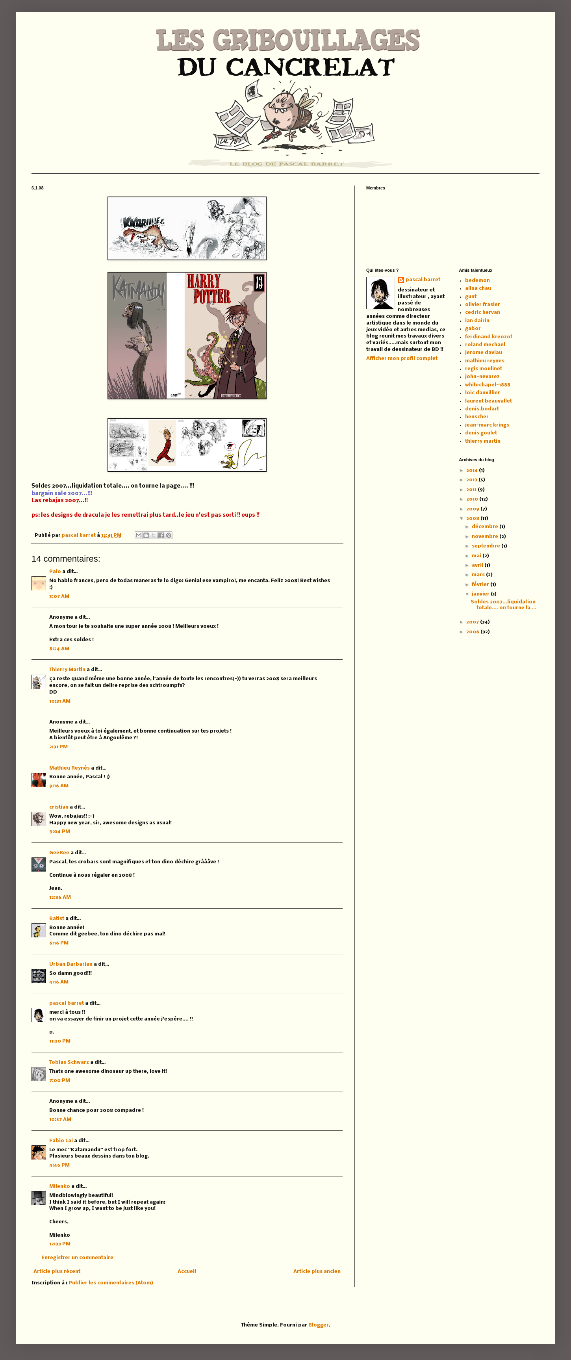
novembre (485, 536)
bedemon (477, 280)
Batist (56, 918)
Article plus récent (56, 1271)
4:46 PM (59, 1165)
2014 (472, 470)
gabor (473, 328)
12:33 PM (59, 1244)
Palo (55, 571)
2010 (472, 499)
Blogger (318, 1325)
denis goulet (481, 433)
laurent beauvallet (488, 401)
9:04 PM (59, 831)
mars (479, 574)
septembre (486, 546)
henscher (477, 416)
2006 (473, 632)
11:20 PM (59, 1041)
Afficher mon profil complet (402, 358)
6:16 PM (59, 943)
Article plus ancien (317, 1271)
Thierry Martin (67, 669)
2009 (473, 509)
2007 (473, 622)
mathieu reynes (484, 361)
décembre (485, 526)
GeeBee (59, 852)
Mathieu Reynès (69, 768)
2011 (472, 489)
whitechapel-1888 (487, 385)
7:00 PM (59, 1080)
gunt (470, 296)
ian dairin (477, 320)
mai (477, 555)
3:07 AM (59, 596)
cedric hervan (482, 312)
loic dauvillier (482, 392)
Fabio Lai (61, 1140)
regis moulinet (483, 368)
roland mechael (485, 344)
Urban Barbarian (71, 964)
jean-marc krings (487, 425)
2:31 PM (58, 747)
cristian (59, 807)
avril (478, 565)
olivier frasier (482, 304)
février (481, 584)
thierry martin (483, 441)
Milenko (59, 1186)
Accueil (187, 1271)
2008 (473, 518)
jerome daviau (483, 352)
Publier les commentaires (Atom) (111, 1283)
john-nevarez (482, 376)
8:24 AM (59, 648)
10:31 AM (59, 701)
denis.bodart (482, 409)
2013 (472, 479)
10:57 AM (60, 1119)
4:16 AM (59, 982)
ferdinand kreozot (488, 337)
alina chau (478, 288)
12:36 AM (60, 897)
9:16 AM (59, 786)
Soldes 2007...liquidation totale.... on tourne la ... (503, 604)
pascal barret (79, 535)
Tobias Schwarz (69, 1062)
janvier (481, 594)
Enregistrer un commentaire (77, 1257)
